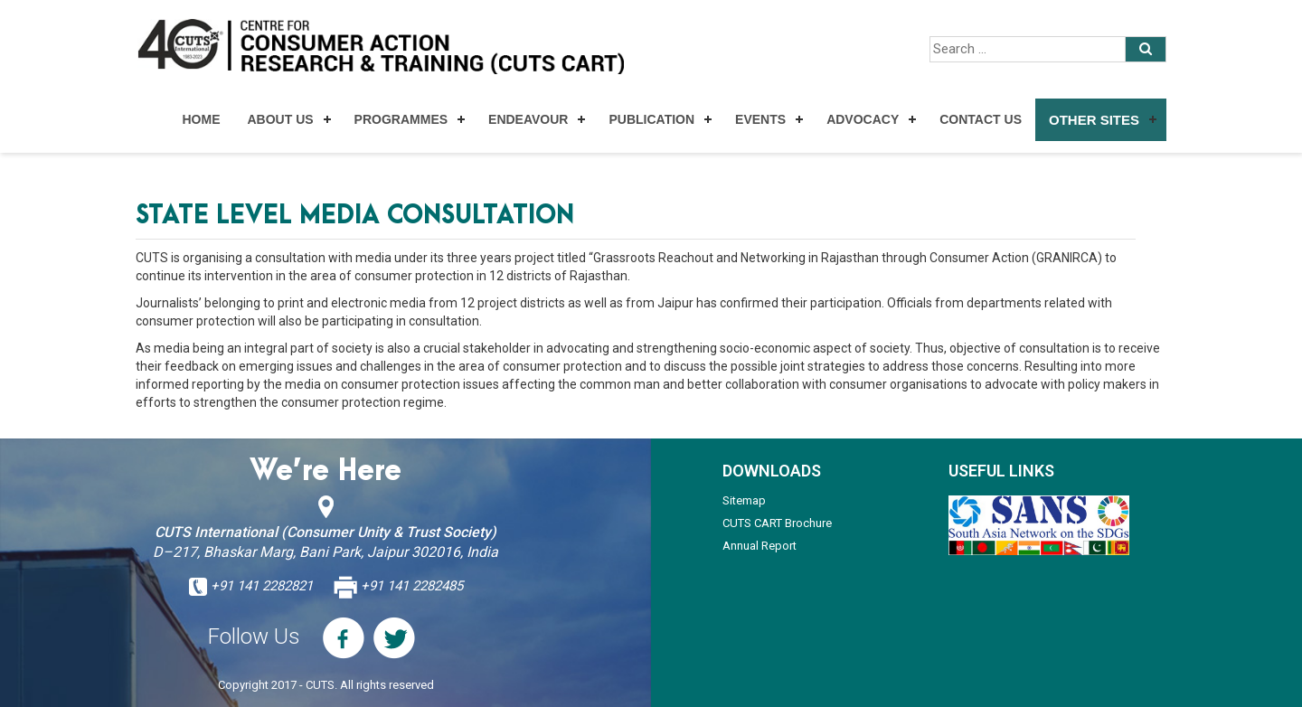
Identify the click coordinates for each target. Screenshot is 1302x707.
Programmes (401, 119)
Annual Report (759, 545)
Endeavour (528, 119)
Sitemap (744, 500)
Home (201, 119)
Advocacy (862, 119)
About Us (280, 119)
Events (760, 119)
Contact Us (980, 119)
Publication (651, 119)
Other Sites (1094, 119)
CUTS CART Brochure (777, 523)
